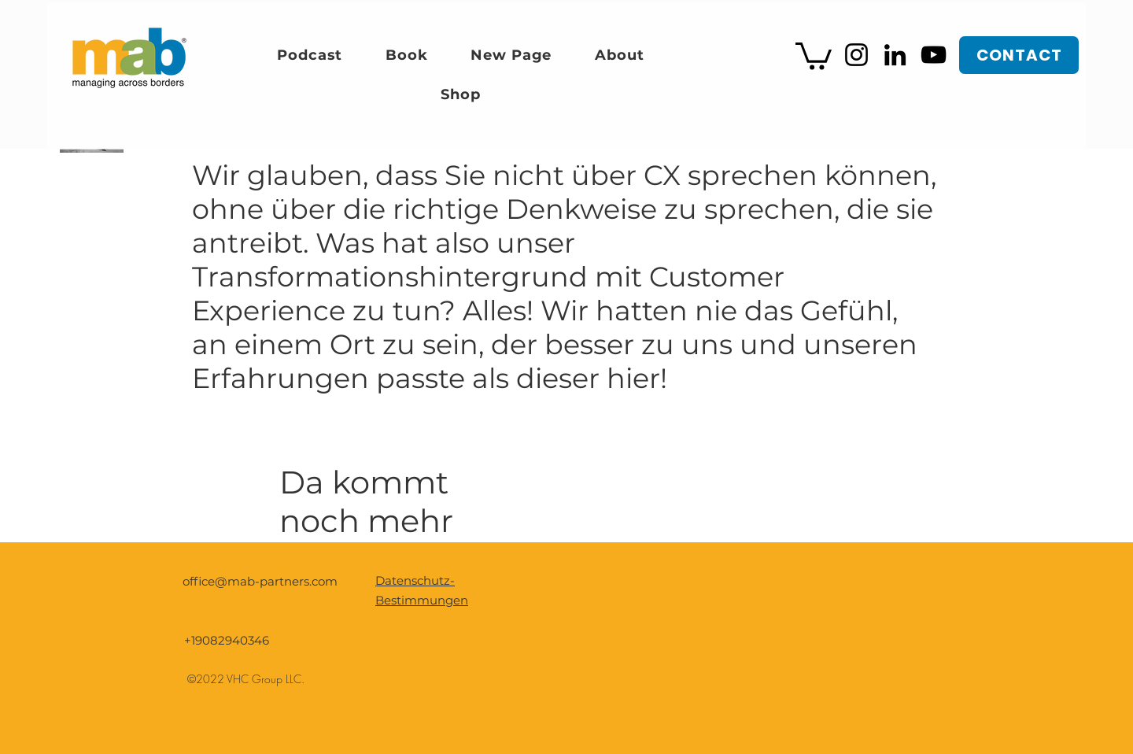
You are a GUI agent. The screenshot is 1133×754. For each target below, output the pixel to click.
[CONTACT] (1019, 55)
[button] (813, 54)
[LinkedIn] (895, 54)
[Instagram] (856, 54)
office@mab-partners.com (260, 581)
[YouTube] (933, 54)
